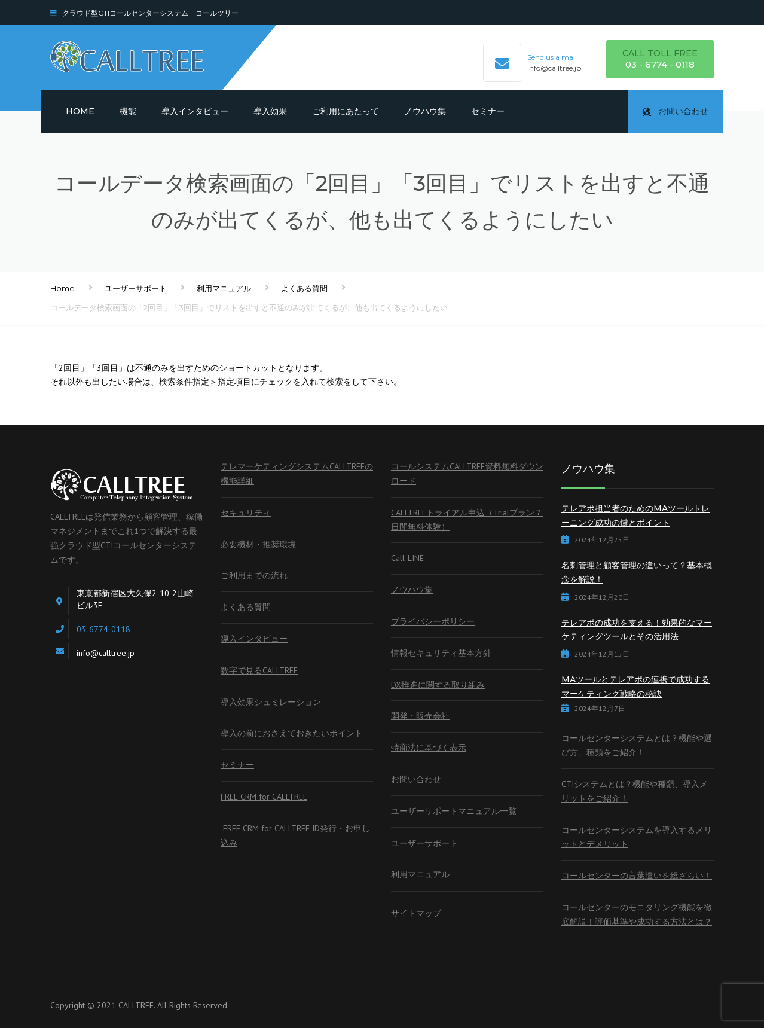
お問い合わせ (675, 111)
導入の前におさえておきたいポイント (292, 733)
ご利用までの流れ (254, 575)
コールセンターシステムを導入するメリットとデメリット (636, 837)
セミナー (488, 111)
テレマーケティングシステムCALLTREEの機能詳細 (297, 473)
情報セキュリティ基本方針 (441, 653)
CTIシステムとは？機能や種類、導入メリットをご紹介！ (634, 791)
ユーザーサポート (136, 288)
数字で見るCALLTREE (259, 670)
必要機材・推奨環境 (258, 544)
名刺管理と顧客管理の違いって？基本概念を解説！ (636, 572)
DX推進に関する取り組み (438, 684)
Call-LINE (407, 558)
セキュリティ (246, 512)
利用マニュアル (224, 288)
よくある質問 (304, 288)
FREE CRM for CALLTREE (264, 796)
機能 (128, 111)
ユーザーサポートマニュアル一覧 (454, 811)
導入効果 (270, 111)
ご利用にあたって (345, 111)
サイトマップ (416, 913)
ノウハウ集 (425, 111)
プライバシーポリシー (433, 621)
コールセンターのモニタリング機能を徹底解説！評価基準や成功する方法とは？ (636, 914)
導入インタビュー (194, 111)
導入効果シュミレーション (271, 702)
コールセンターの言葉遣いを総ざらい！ (636, 875)
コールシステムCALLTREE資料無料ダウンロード (467, 473)
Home (80, 111)
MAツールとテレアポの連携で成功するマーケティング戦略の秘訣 (635, 686)
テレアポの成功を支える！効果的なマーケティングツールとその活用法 (636, 629)
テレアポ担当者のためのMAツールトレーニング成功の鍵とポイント (635, 515)
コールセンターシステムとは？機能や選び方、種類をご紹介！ (636, 745)
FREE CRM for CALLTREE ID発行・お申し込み (295, 835)
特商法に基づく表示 (428, 747)
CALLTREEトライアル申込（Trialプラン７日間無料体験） (467, 519)
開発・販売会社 (420, 715)
